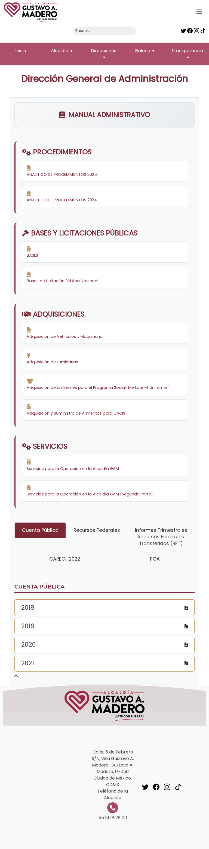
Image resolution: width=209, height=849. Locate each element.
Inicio (20, 50)
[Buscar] (104, 31)
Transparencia (187, 50)
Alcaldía (59, 50)
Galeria (142, 50)
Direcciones (103, 50)
